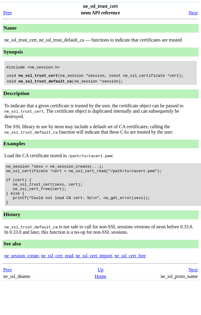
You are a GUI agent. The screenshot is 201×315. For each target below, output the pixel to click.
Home (100, 287)
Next (193, 12)
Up (100, 280)
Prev (7, 12)
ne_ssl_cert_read (57, 266)
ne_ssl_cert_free (130, 266)
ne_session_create (21, 266)
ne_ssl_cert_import (93, 266)
